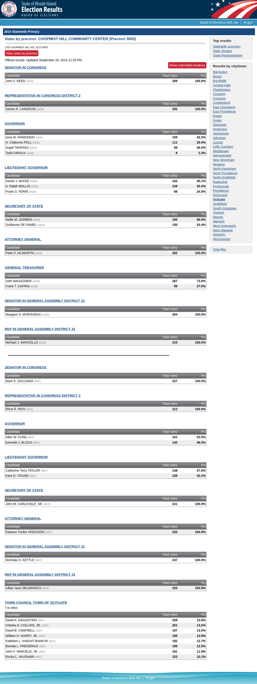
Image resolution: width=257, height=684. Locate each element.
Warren (218, 217)
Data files (219, 249)
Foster (217, 120)
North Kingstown (224, 168)
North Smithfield (224, 177)
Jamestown (221, 133)
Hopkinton (220, 129)
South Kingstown (225, 208)
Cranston (219, 98)
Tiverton (218, 212)
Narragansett (222, 155)
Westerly (219, 234)
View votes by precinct (21, 53)
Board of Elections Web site (219, 22)
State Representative (227, 55)
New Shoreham (224, 160)
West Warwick (223, 230)
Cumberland (221, 103)
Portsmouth (221, 186)
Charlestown (221, 89)
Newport (219, 164)
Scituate (219, 199)
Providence (221, 190)
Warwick (219, 221)
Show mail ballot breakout (187, 65)
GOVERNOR (15, 123)
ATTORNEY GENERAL (23, 239)
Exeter (217, 116)
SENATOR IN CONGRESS (26, 67)
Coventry (219, 94)
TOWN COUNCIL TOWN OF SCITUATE (36, 602)
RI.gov (248, 22)
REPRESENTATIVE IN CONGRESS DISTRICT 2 (42, 95)
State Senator (222, 51)
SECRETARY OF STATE (24, 206)
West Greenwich (224, 226)
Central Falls (222, 85)
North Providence (225, 173)
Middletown (221, 151)
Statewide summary (227, 46)
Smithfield (220, 204)
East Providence (224, 111)
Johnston (219, 138)
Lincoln (218, 142)
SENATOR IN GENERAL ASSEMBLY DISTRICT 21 (45, 301)
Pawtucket (220, 182)
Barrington (220, 72)
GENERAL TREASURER (24, 267)
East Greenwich (224, 107)
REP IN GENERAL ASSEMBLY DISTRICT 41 (40, 329)
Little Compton (223, 146)
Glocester (219, 124)
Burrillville (219, 81)
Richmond (220, 195)
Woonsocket (221, 239)
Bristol (217, 76)
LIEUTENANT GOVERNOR (26, 167)
